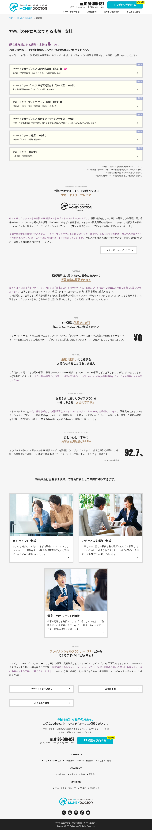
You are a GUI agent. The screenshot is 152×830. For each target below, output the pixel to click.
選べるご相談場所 (24, 18)
